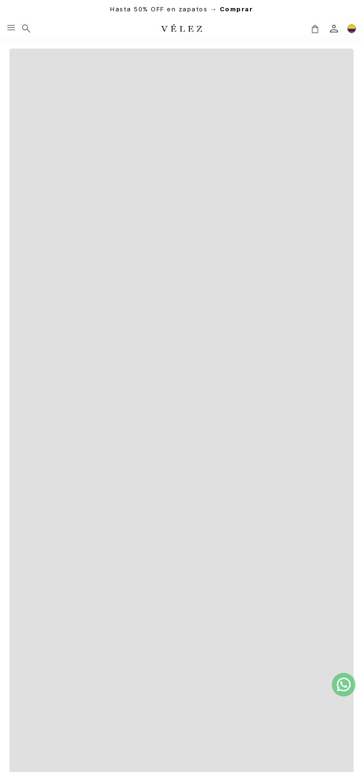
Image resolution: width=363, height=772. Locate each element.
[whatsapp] (343, 684)
